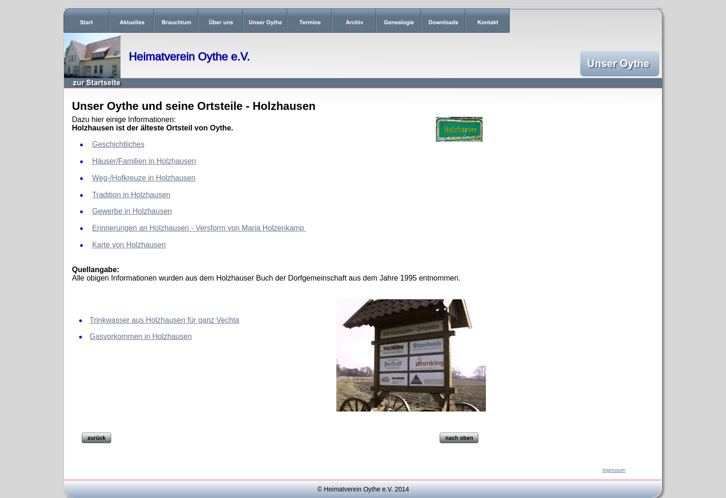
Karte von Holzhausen (128, 245)
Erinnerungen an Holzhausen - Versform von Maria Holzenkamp (198, 228)
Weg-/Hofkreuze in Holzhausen (143, 178)
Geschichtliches (118, 144)
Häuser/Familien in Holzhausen (144, 161)
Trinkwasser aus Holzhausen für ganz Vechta (164, 320)
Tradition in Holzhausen (131, 195)
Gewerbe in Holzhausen (132, 211)
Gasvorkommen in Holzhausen (141, 336)
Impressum (613, 470)
